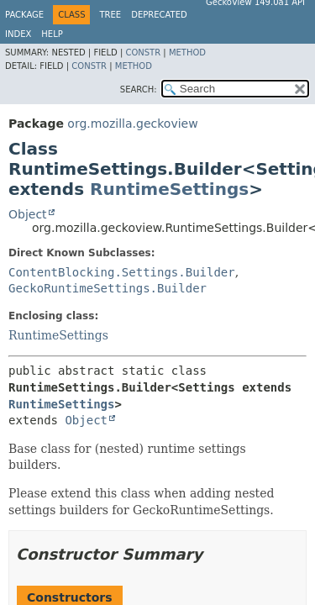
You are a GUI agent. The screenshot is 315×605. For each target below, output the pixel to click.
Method (187, 52)
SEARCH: (138, 89)
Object (27, 214)
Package (24, 14)
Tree (110, 14)
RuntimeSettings (169, 189)
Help (51, 34)
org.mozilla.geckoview (132, 123)
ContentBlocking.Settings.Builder (121, 272)
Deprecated (159, 14)
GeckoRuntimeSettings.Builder (107, 288)
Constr (142, 52)
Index (18, 34)
